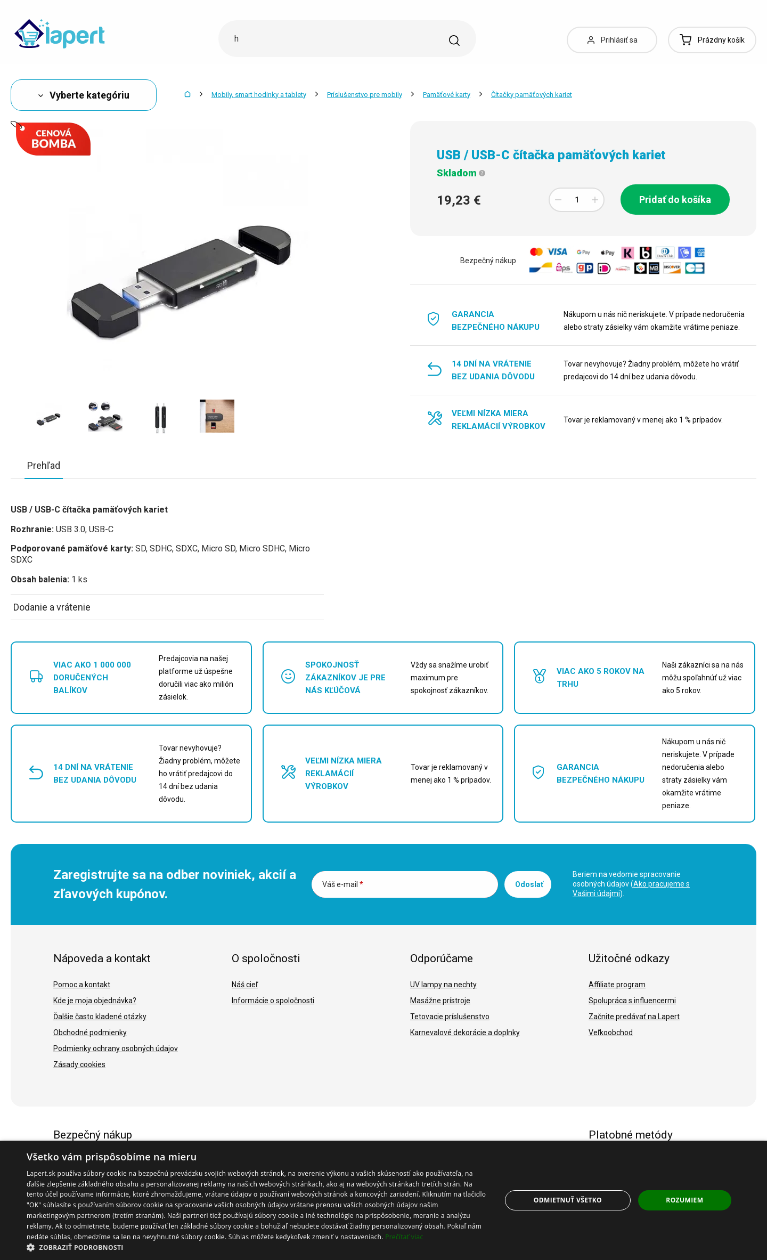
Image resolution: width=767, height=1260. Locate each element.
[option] (49, 416)
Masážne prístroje (440, 1000)
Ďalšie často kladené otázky (99, 1016)
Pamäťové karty (446, 95)
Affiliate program (617, 984)
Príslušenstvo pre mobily (364, 95)
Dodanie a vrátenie (52, 607)
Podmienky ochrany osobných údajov (115, 1048)
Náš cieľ (245, 984)
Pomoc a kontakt (81, 984)
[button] (257, 1247)
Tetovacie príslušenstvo (449, 1016)
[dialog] (383, 1200)
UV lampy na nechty (443, 984)
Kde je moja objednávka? (94, 1000)
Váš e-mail (342, 884)
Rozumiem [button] (684, 1200)
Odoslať (529, 884)
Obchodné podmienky (90, 1032)
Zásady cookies (79, 1064)
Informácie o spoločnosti (273, 1000)
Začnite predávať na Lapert (634, 1016)
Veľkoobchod (611, 1032)
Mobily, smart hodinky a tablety (258, 95)
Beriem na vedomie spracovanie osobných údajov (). (631, 884)
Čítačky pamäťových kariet (531, 95)
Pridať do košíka (675, 199)
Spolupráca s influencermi (632, 1000)
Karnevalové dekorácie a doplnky (465, 1032)
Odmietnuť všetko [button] (568, 1200)
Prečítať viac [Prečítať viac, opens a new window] (404, 1236)
